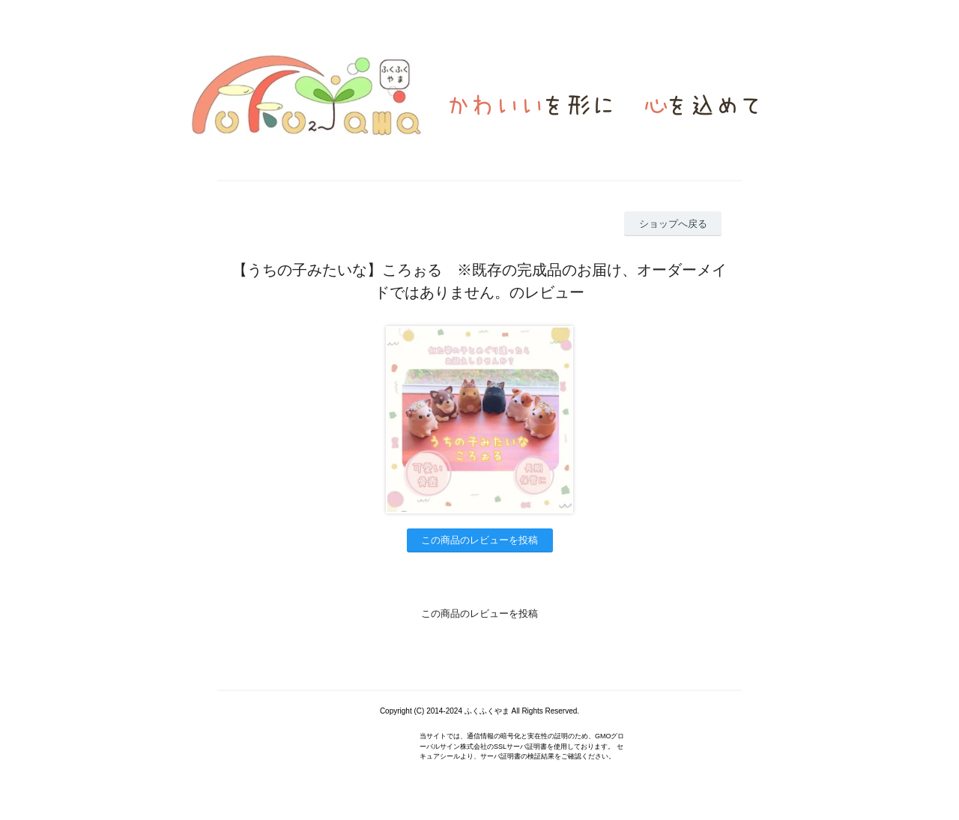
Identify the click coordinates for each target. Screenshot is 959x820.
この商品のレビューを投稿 (479, 540)
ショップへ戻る (673, 223)
